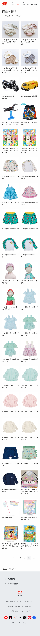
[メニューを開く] (20, 583)
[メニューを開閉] (35, 3)
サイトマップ (25, 611)
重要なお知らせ (10, 601)
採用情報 (17, 606)
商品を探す (12, 569)
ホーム (5, 569)
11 (34, 558)
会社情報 (10, 606)
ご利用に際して (15, 611)
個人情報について (27, 606)
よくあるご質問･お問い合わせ (25, 601)
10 (29, 558)
